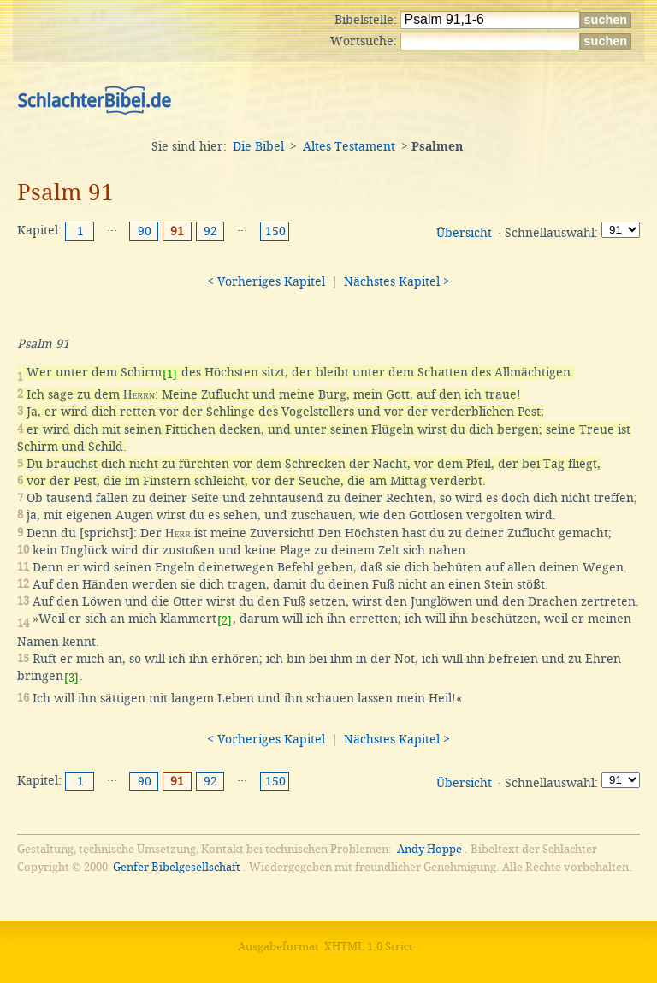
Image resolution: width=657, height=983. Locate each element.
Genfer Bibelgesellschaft (176, 867)
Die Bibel (258, 146)
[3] (71, 678)
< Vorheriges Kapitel (266, 281)
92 (210, 231)
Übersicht (464, 233)
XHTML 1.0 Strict (368, 946)
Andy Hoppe (429, 849)
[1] (170, 374)
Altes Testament (349, 146)
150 (275, 231)
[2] (224, 620)
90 (144, 231)
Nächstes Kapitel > (397, 281)
